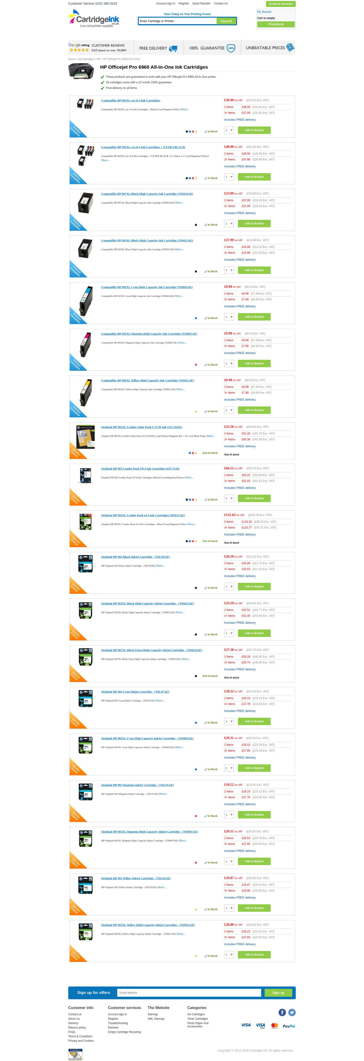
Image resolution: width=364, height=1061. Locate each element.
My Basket (264, 11)
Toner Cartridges (139, 36)
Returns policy (77, 1027)
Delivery (73, 1023)
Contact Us (221, 3)
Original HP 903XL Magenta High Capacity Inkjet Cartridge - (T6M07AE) (149, 831)
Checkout (276, 24)
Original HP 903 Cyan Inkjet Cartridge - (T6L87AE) (135, 691)
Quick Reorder (281, 4)
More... (185, 109)
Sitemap (153, 1014)
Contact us (74, 1014)
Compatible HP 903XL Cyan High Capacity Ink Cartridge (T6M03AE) (147, 287)
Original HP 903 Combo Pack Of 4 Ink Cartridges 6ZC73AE (140, 468)
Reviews (113, 1027)
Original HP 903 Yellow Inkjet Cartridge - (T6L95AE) (136, 878)
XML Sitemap (156, 1018)
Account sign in (165, 3)
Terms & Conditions (80, 1036)
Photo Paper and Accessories (188, 36)
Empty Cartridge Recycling (124, 1032)
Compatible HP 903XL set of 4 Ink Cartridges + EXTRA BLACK (143, 147)
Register (184, 3)
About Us (74, 1018)
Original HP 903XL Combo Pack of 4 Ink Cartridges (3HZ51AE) (143, 515)
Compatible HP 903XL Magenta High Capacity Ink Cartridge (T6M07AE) (149, 333)
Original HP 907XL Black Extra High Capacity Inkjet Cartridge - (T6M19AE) (151, 650)
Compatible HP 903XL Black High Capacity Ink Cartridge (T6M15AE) (147, 240)
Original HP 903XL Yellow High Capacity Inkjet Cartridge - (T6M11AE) (148, 925)
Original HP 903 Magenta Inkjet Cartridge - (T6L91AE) (137, 785)
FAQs (71, 1032)
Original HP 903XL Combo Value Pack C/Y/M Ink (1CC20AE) (141, 427)
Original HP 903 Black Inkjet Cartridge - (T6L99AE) (135, 556)
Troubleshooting (118, 1023)
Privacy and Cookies (81, 1040)
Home (77, 36)
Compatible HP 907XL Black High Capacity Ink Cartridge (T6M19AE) (147, 193)
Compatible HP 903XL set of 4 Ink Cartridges (130, 100)
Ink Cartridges (103, 36)
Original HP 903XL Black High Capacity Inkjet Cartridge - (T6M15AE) (147, 603)
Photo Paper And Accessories (197, 1025)
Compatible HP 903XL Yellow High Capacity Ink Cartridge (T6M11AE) (147, 380)
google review (98, 47)
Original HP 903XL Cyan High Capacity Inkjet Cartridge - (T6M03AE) (147, 738)
